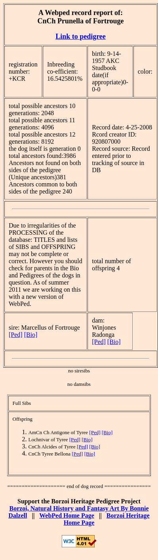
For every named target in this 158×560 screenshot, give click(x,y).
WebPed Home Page (66, 515)
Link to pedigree (80, 36)
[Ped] (16, 334)
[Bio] (31, 334)
